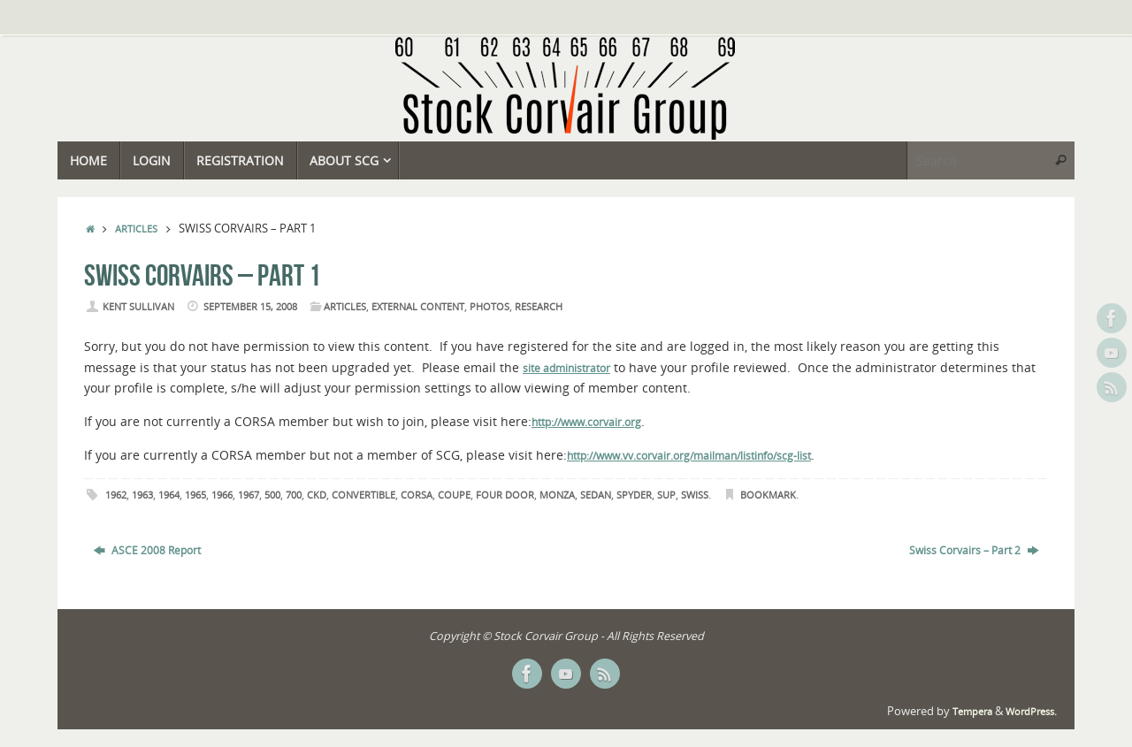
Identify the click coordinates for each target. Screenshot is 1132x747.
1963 (142, 495)
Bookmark (768, 495)
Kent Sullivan (138, 307)
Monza (557, 495)
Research (538, 307)
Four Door (505, 495)
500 (272, 495)
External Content (417, 307)
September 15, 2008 (250, 307)
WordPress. (1031, 711)
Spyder (634, 495)
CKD (316, 495)
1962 (115, 495)
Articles (136, 229)
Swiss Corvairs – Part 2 (973, 550)
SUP (666, 495)
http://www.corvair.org (586, 422)
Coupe (454, 495)
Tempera (972, 711)
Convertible (363, 495)
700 (294, 495)
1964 (169, 495)
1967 (248, 495)
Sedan (595, 495)
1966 (222, 495)
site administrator (566, 368)
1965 (195, 495)
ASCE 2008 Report (147, 550)
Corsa (416, 495)
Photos (489, 307)
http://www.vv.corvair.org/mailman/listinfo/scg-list (689, 455)
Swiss (694, 495)
